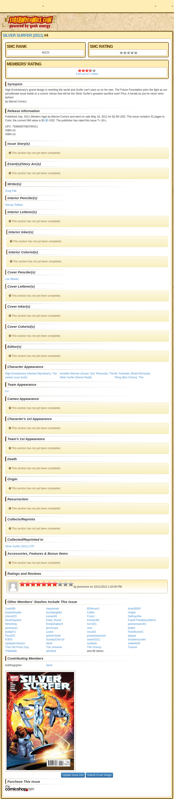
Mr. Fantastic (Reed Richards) (132, 373)
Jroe (89, 628)
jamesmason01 (137, 624)
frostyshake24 (54, 624)
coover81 (51, 616)
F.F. (7, 391)
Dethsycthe (134, 616)
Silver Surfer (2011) (23, 35)
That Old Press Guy (17, 647)
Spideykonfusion (15, 643)
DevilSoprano (13, 620)
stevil (49, 643)
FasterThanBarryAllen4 (142, 620)
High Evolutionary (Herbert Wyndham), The (31, 373)
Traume (132, 647)
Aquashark (52, 608)
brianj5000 (134, 608)
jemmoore (52, 628)
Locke (49, 631)
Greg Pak (11, 190)
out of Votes (87, 74)
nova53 (91, 631)
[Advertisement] (115, 21)
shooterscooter (137, 639)
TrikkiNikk (11, 651)
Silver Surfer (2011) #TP (19, 546)
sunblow (92, 643)
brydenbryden (13, 612)
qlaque (132, 635)
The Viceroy (94, 647)
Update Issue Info (73, 775)
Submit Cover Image (99, 775)
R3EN (8, 639)
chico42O (11, 616)
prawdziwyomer (96, 635)
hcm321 (92, 624)
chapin (132, 612)
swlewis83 (134, 643)
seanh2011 (93, 639)
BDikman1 (93, 608)
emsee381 (93, 620)
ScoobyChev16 (55, 639)
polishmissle (53, 635)
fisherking (11, 624)
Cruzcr (91, 616)
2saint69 (10, 608)
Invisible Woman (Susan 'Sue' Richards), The (87, 373)
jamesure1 (11, 628)
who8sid (51, 651)
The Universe (54, 647)
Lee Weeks (12, 279)
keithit (131, 628)
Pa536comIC (135, 631)
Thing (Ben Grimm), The (128, 377)
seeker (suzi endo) (16, 377)
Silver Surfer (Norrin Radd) (76, 377)
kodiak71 (10, 631)
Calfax (91, 612)
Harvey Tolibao (14, 204)
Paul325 (10, 635)
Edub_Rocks (53, 620)
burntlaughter (54, 612)
